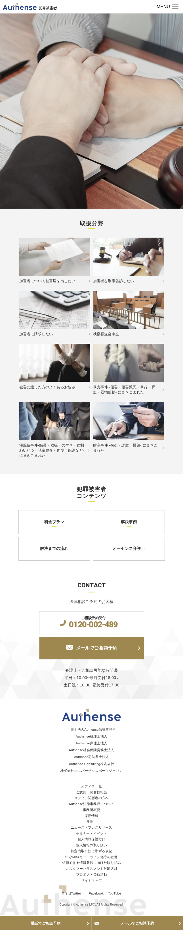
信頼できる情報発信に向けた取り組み (91, 862)
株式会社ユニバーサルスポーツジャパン (91, 770)
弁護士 (91, 821)
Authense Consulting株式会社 (91, 764)
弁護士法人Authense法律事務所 (91, 729)
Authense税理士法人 (91, 736)
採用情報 (91, 816)
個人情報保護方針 (92, 839)
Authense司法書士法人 (91, 757)
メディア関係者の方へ (91, 798)
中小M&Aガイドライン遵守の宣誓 (91, 857)
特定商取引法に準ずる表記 (91, 851)
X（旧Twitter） (73, 893)
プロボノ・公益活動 (91, 874)
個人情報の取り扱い (91, 845)
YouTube (114, 893)
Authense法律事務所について (91, 804)
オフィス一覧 (91, 786)
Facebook (96, 893)
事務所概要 (91, 810)
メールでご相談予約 (91, 648)
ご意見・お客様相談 (91, 792)
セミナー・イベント (91, 833)
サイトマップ (91, 880)
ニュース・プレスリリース (91, 827)
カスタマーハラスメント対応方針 (91, 868)
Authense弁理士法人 (91, 743)
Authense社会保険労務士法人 (91, 750)
